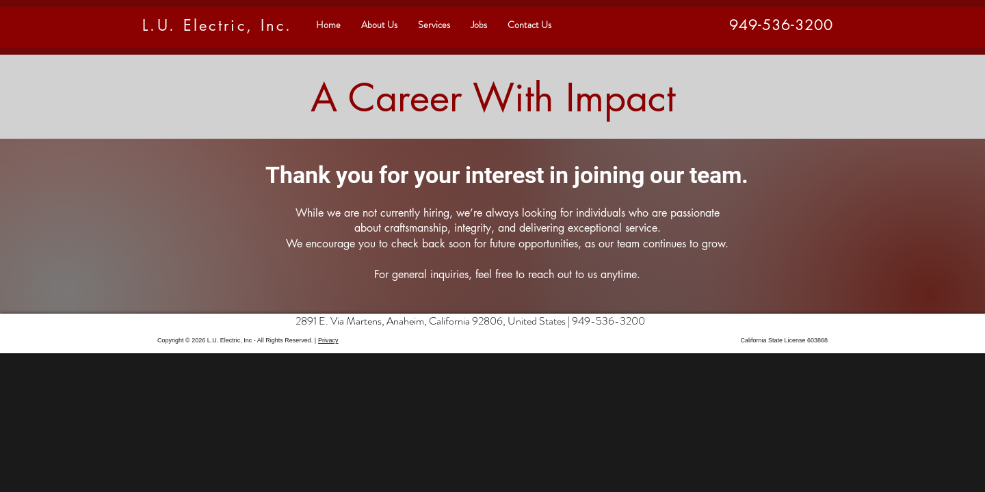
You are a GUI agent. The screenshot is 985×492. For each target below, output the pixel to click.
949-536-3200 (608, 321)
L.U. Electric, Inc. (217, 25)
